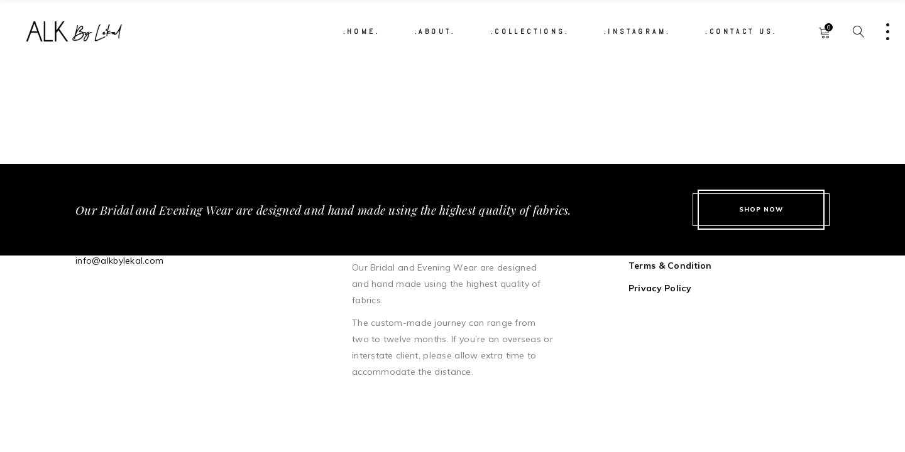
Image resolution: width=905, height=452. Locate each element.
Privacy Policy (659, 288)
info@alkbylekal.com (119, 260)
